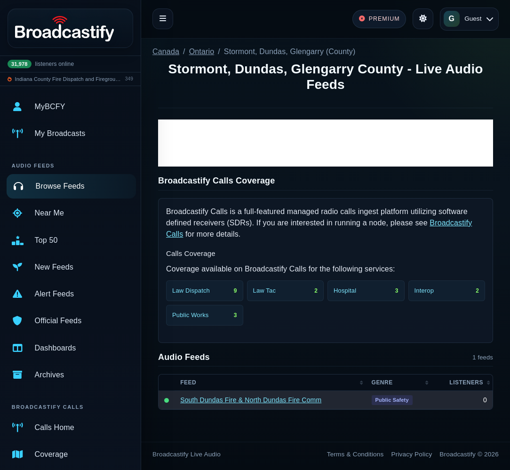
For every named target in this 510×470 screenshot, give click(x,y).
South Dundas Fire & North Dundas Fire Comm (250, 400)
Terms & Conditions (355, 454)
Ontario (202, 52)
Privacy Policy (411, 454)
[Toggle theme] (423, 18)
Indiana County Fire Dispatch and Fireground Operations (68, 79)
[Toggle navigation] (162, 18)
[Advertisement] (325, 143)
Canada (165, 52)
